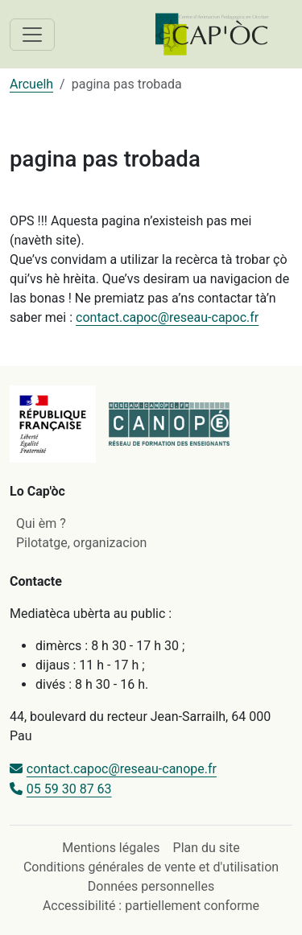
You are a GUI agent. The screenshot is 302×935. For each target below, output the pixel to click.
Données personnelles (151, 886)
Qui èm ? (41, 523)
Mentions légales (110, 847)
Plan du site (206, 847)
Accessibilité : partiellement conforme (151, 905)
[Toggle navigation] (32, 35)
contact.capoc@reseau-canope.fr (122, 768)
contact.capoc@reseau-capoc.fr (167, 317)
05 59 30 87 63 (69, 789)
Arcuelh (31, 84)
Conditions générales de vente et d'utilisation (151, 867)
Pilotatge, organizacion (81, 542)
